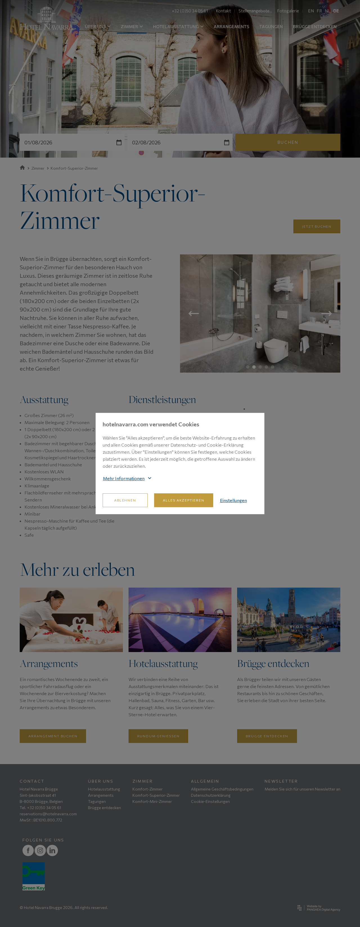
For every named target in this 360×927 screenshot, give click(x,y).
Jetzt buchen (317, 226)
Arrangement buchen (52, 736)
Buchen (287, 142)
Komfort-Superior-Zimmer (156, 795)
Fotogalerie (288, 10)
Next (326, 313)
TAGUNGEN (271, 26)
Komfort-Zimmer (147, 789)
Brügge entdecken (267, 736)
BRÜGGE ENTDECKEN (315, 26)
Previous (193, 313)
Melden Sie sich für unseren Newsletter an (302, 789)
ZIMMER (132, 26)
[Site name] (46, 20)
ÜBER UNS (98, 26)
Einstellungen (233, 500)
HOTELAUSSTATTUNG (178, 26)
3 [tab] (260, 367)
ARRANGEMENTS (231, 26)
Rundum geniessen (158, 736)
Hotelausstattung (104, 789)
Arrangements (101, 795)
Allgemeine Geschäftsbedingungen (222, 789)
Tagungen (97, 801)
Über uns (100, 781)
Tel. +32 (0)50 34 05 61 (40, 807)
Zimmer (35, 168)
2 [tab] (254, 367)
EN (311, 10)
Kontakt (223, 10)
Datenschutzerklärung (211, 795)
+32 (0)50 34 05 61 (190, 10)
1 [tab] (247, 367)
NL (327, 10)
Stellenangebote (253, 10)
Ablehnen (125, 500)
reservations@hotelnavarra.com (48, 813)
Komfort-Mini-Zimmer (152, 801)
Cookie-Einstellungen (210, 801)
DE (336, 10)
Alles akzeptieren (183, 500)
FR (319, 10)
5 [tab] (272, 367)
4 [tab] (266, 367)
